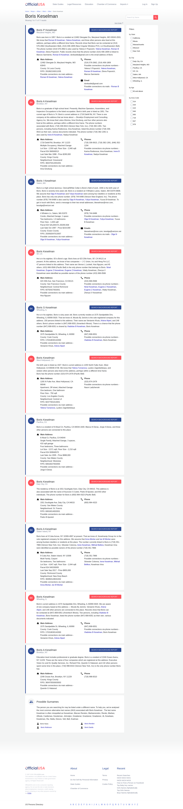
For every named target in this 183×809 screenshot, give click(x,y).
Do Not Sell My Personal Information (85, 778)
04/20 (116, 779)
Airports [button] (123, 4)
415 (134, 108)
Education (89, 4)
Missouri (136, 48)
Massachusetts (138, 45)
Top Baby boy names (123, 785)
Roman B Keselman (56, 40)
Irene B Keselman (55, 135)
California (136, 38)
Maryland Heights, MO (141, 65)
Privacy (105, 778)
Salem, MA (137, 74)
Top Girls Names (121, 790)
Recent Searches (121, 773)
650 (134, 114)
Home (72, 773)
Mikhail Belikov (97, 545)
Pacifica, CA (137, 68)
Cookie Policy (107, 783)
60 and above (138, 91)
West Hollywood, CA (140, 78)
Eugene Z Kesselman (55, 270)
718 (134, 118)
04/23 (116, 776)
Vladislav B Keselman (76, 326)
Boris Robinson (44, 727)
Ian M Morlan (105, 539)
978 (134, 124)
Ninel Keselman (90, 287)
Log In (144, 4)
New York (136, 51)
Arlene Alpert (106, 321)
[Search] (139, 17)
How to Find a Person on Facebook (129, 782)
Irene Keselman (83, 545)
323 (134, 105)
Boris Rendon (87, 723)
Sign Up (154, 4)
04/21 (127, 776)
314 (134, 101)
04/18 (127, 779)
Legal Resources (74, 4)
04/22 (122, 776)
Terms (104, 773)
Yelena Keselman (73, 40)
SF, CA (135, 71)
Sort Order (118, 23)
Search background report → (105, 30)
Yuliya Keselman (76, 194)
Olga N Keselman (58, 194)
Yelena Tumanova (79, 368)
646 (134, 111)
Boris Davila (86, 727)
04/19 (122, 779)
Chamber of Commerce (106, 4)
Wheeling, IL (137, 81)
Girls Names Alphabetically (125, 787)
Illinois (135, 41)
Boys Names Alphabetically (125, 793)
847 (134, 121)
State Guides (58, 4)
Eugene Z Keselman (73, 270)
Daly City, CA (138, 61)
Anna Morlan (90, 539)
